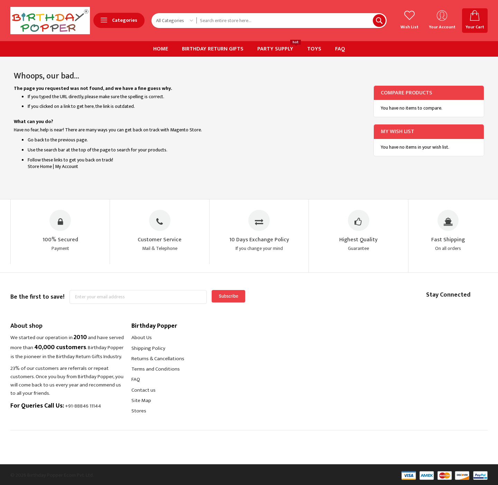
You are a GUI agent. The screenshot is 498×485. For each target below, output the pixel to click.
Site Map (141, 400)
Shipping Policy (148, 348)
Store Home (40, 166)
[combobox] (291, 20)
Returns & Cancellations (157, 358)
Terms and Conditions (155, 369)
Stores (138, 411)
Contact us (143, 390)
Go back (36, 140)
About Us (141, 338)
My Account (66, 166)
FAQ (135, 379)
